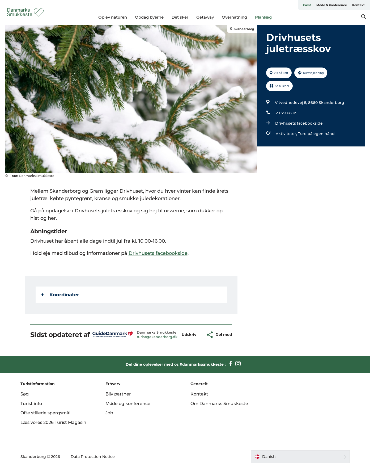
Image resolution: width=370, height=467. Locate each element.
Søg (24, 394)
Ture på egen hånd (316, 133)
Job (109, 412)
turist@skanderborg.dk (157, 337)
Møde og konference (127, 403)
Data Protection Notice (93, 456)
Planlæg (263, 17)
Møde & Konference (331, 5)
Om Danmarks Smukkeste (219, 403)
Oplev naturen (112, 17)
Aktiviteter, (287, 133)
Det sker (180, 17)
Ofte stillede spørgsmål (45, 412)
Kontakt (358, 5)
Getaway (205, 17)
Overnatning (234, 17)
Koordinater (60, 295)
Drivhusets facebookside (299, 123)
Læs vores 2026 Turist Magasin (53, 422)
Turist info (31, 403)
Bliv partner (118, 394)
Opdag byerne (149, 17)
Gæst (307, 5)
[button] (189, 334)
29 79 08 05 (286, 113)
